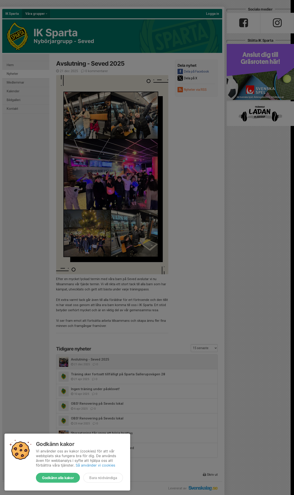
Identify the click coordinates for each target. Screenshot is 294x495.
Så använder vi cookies (95, 465)
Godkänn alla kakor (58, 478)
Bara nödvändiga (103, 478)
